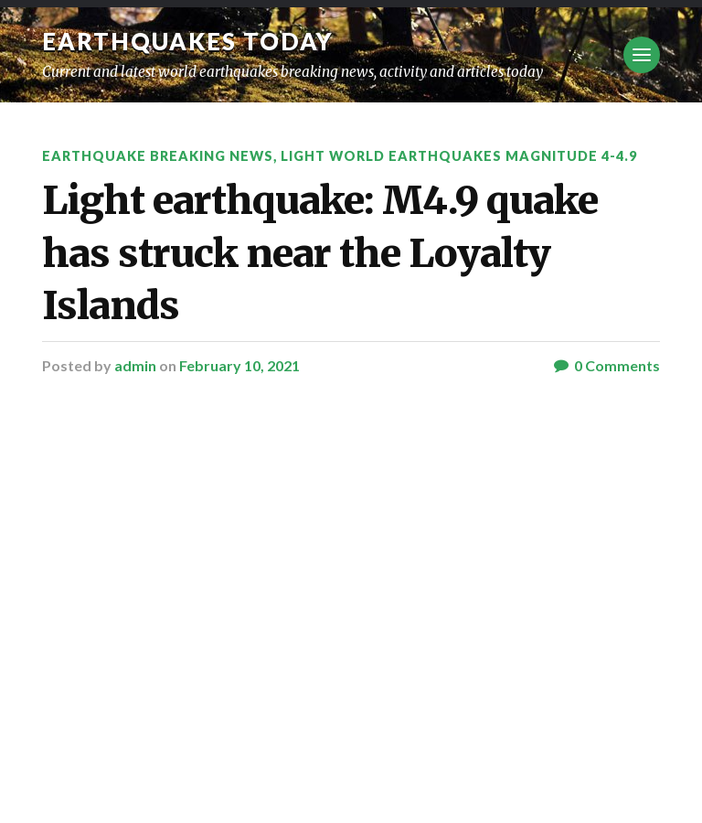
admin (135, 365)
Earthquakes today (188, 41)
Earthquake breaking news (157, 156)
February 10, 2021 (239, 365)
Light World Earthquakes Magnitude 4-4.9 (459, 156)
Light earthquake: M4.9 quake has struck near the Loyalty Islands (320, 253)
